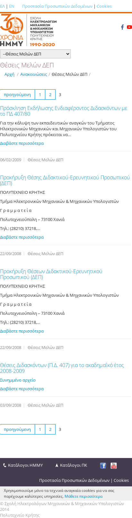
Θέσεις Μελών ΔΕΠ (69, 74)
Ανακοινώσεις (33, 74)
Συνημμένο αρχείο (18, 380)
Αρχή (9, 74)
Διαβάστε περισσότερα (22, 143)
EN (11, 6)
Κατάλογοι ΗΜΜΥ (25, 465)
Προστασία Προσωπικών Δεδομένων (57, 6)
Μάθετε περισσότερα (83, 496)
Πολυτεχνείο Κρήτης (20, 515)
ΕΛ (2, 6)
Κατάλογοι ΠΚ (73, 465)
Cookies (104, 6)
